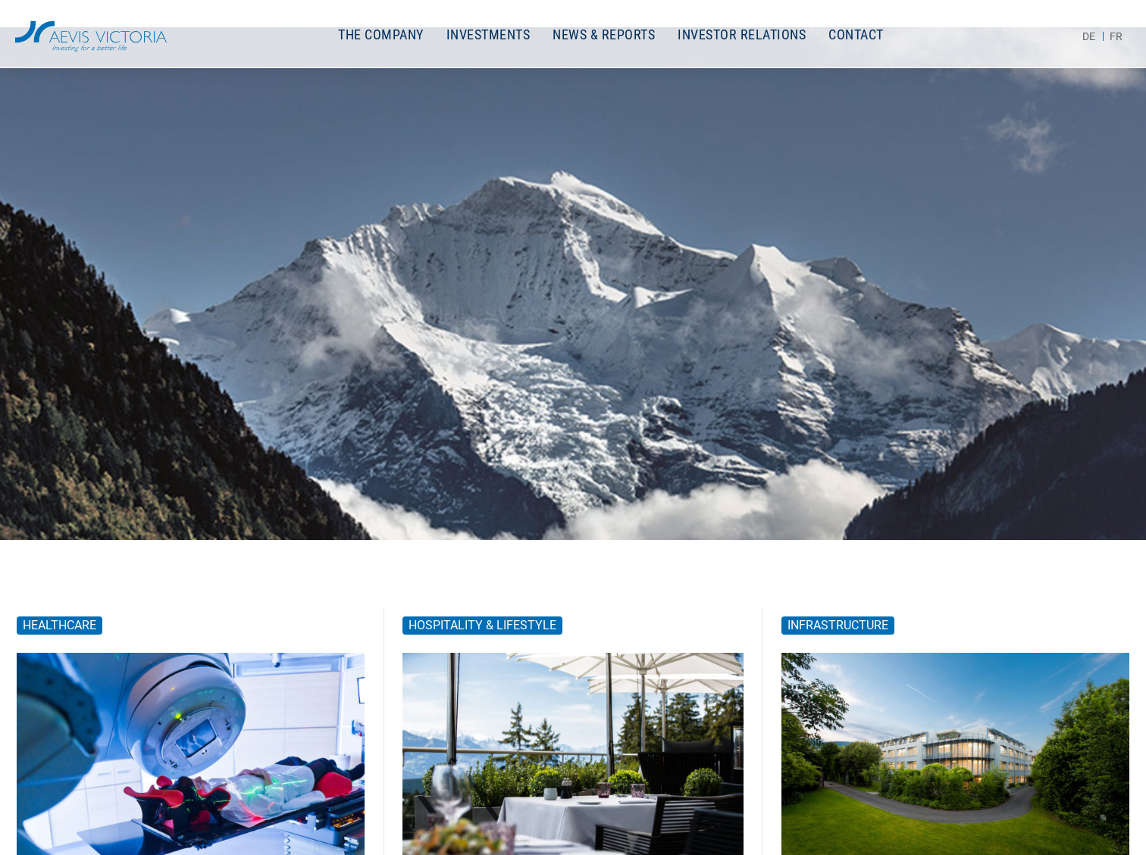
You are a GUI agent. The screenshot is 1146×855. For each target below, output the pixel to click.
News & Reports (604, 34)
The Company (381, 34)
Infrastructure (837, 625)
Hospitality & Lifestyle (482, 625)
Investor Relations (742, 34)
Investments (488, 34)
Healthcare (59, 625)
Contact (856, 34)
